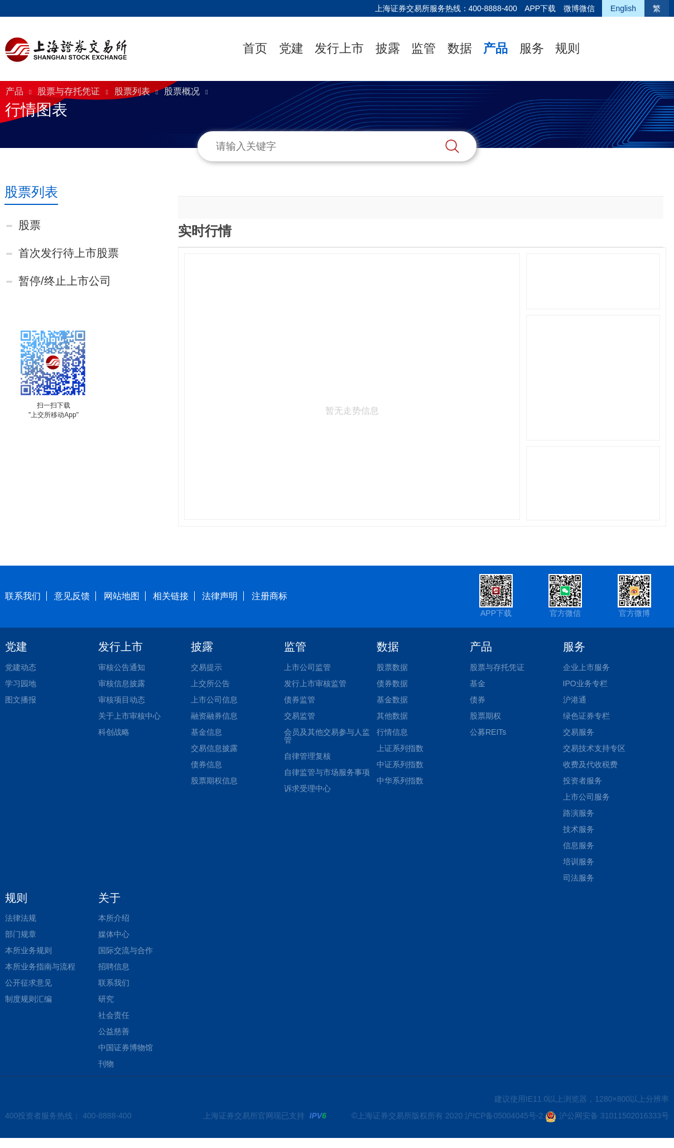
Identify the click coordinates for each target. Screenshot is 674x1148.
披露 (387, 48)
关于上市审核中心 (129, 715)
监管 (423, 48)
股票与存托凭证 (68, 91)
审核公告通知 (121, 667)
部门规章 (20, 934)
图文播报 (20, 699)
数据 (459, 48)
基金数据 (392, 699)
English (623, 8)
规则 (567, 48)
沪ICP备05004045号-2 (504, 1115)
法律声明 (220, 596)
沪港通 (574, 699)
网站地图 (121, 596)
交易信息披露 (214, 748)
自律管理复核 (307, 756)
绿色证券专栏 (586, 715)
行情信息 (392, 732)
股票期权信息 (214, 780)
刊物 (106, 1063)
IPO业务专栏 (585, 683)
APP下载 (540, 8)
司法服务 (578, 877)
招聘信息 (113, 966)
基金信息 (206, 732)
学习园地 (20, 683)
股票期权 (485, 715)
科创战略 (113, 732)
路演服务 (578, 813)
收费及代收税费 (590, 764)
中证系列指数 (400, 764)
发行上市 (339, 48)
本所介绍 (113, 917)
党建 (291, 48)
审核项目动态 (121, 699)
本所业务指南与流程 (40, 966)
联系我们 (23, 596)
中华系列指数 (400, 780)
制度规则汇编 (28, 998)
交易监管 (299, 715)
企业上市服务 (586, 667)
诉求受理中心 (307, 788)
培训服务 (578, 861)
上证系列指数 (400, 748)
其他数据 (392, 715)
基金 (477, 683)
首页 (255, 48)
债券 (477, 699)
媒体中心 (113, 934)
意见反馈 (72, 596)
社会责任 (113, 1015)
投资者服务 (582, 780)
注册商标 (269, 596)
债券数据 (392, 683)
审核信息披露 (121, 683)
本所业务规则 (28, 950)
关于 (109, 898)
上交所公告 (210, 683)
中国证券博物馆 (125, 1047)
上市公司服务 (586, 796)
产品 (495, 48)
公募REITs (488, 732)
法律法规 (20, 917)
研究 (106, 998)
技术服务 (578, 829)
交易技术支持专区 (594, 748)
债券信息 (206, 764)
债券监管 (299, 699)
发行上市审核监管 (315, 683)
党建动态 (20, 667)
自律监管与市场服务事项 (327, 772)
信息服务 (578, 845)
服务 (531, 48)
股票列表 (132, 91)
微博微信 (579, 8)
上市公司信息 (214, 699)
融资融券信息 (214, 715)
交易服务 (578, 732)
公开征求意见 (28, 982)
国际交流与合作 (125, 950)
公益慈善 (113, 1031)
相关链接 (171, 596)
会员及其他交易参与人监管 (327, 736)
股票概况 (182, 91)
